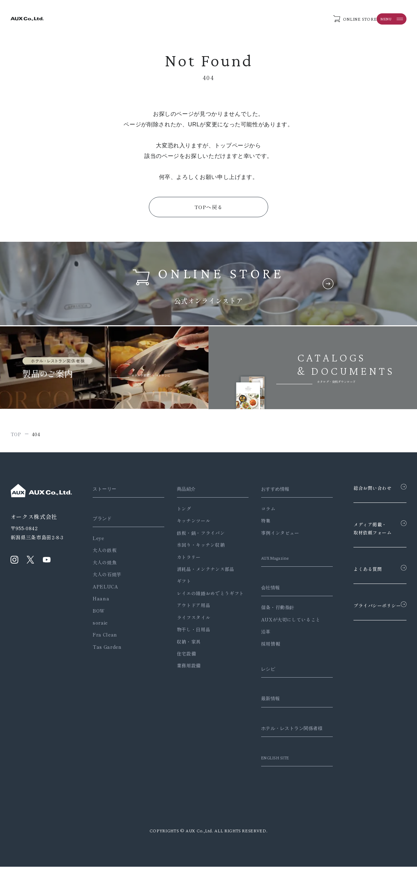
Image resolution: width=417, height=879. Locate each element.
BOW (99, 613)
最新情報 (262, 700)
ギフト (179, 583)
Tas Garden (107, 649)
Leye (98, 540)
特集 (256, 522)
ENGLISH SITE (268, 769)
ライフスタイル (188, 628)
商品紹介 (183, 491)
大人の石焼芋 (107, 576)
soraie (100, 624)
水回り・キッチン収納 (196, 547)
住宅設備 (181, 664)
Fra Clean (105, 637)
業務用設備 (184, 676)
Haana (101, 600)
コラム (258, 510)
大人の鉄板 (105, 552)
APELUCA (105, 588)
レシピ (259, 671)
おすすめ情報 (267, 491)
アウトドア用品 (188, 616)
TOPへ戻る (208, 208)
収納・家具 (184, 652)
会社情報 (262, 589)
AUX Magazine (268, 560)
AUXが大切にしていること (281, 621)
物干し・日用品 (188, 640)
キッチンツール (188, 522)
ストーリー (106, 491)
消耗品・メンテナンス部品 (201, 571)
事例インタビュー (270, 535)
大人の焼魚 (105, 564)
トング (179, 510)
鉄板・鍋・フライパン (196, 535)
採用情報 (261, 645)
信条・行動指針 (268, 609)
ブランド (104, 520)
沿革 (256, 633)
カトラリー (184, 559)
